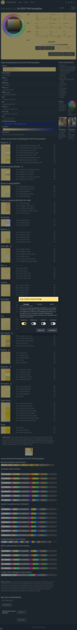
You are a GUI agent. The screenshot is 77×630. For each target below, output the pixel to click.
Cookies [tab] (39, 304)
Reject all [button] (41, 330)
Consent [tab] (26, 304)
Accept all (52, 330)
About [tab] (52, 304)
